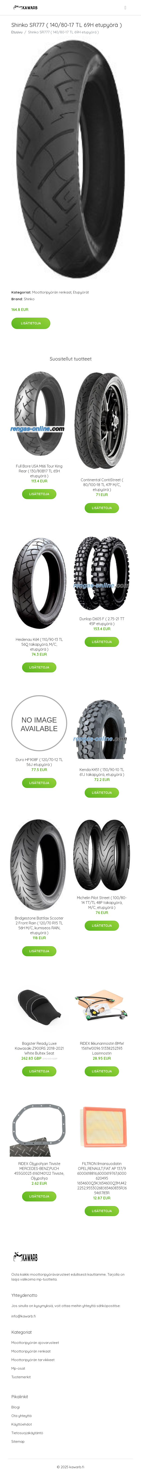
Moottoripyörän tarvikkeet (32, 1360)
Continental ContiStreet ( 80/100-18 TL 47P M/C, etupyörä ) (102, 485)
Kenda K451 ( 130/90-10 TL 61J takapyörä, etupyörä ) (102, 772)
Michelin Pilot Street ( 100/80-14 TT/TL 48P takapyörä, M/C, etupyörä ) (102, 902)
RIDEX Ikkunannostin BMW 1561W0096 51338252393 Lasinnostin (102, 1048)
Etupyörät (81, 292)
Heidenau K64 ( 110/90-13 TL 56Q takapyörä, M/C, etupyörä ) (39, 644)
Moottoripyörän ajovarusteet (35, 1342)
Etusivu (16, 32)
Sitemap (18, 1441)
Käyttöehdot (21, 1424)
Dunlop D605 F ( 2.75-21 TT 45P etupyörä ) (102, 621)
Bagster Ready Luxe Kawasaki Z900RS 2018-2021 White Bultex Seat (39, 1048)
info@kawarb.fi (23, 1316)
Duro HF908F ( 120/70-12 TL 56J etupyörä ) (39, 762)
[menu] (126, 7)
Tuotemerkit (21, 1377)
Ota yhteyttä (21, 1416)
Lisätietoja (31, 323)
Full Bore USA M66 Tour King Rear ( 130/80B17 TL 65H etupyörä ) (39, 471)
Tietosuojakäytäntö (27, 1433)
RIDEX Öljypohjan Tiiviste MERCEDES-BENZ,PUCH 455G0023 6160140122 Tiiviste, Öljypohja (39, 1171)
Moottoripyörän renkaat (51, 292)
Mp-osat (18, 1368)
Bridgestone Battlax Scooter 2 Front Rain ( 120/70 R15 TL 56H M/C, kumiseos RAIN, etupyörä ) (39, 925)
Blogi (15, 1407)
